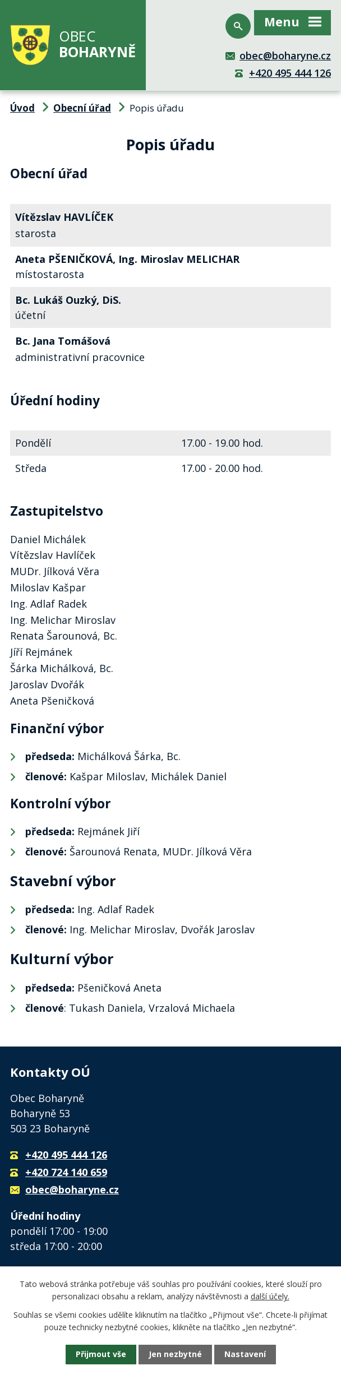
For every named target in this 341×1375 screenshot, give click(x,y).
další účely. (270, 1296)
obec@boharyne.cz (285, 55)
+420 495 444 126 (290, 73)
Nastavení (245, 1354)
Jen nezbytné (175, 1354)
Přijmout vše (101, 1354)
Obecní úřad (82, 107)
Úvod (22, 107)
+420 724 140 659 (66, 1172)
